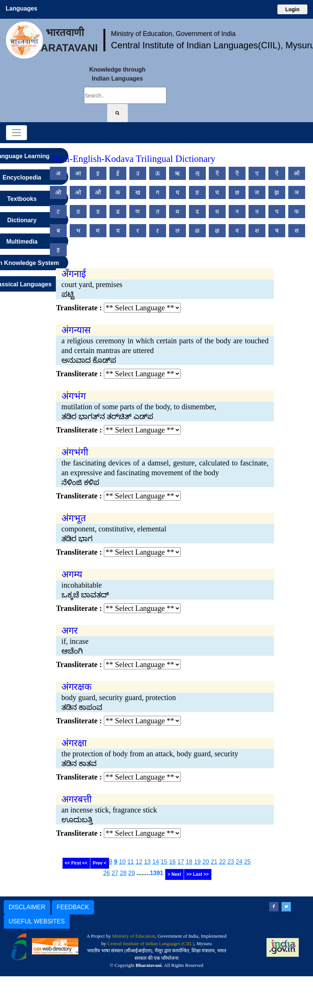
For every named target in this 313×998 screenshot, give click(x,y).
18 (189, 862)
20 (205, 862)
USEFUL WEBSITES (37, 921)
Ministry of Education (133, 936)
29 (131, 873)
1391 (156, 873)
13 (147, 862)
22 (222, 862)
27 (115, 873)
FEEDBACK (73, 907)
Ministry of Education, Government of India (173, 33)
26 (106, 873)
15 (164, 862)
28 (123, 873)
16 (172, 862)
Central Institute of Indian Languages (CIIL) (150, 943)
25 (247, 862)
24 (239, 862)
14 (155, 862)
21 (214, 862)
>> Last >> (197, 874)
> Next (174, 874)
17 (180, 862)
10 (122, 862)
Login (292, 9)
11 (130, 862)
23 (231, 862)
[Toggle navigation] (16, 132)
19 (197, 862)
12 (139, 862)
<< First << (76, 863)
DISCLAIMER (27, 907)
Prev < (99, 863)
